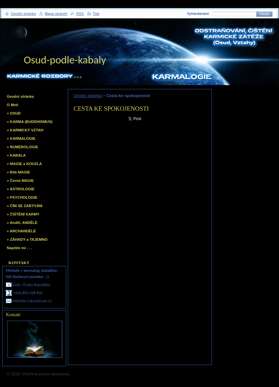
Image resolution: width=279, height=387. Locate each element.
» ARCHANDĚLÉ (21, 231)
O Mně (12, 105)
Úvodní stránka (88, 95)
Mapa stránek (56, 14)
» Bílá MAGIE (18, 172)
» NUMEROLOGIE (22, 147)
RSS (80, 14)
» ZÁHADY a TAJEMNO (27, 239)
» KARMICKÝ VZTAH (25, 130)
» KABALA (16, 155)
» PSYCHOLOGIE (22, 197)
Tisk (96, 14)
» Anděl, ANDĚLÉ (22, 223)
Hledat (264, 14)
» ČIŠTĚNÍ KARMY (23, 214)
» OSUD (14, 113)
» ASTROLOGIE (20, 189)
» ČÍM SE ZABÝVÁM (24, 206)
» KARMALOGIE (21, 138)
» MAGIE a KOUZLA (24, 164)
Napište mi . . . (19, 248)
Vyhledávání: (198, 14)
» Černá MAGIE (20, 180)
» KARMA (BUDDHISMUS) (30, 122)
